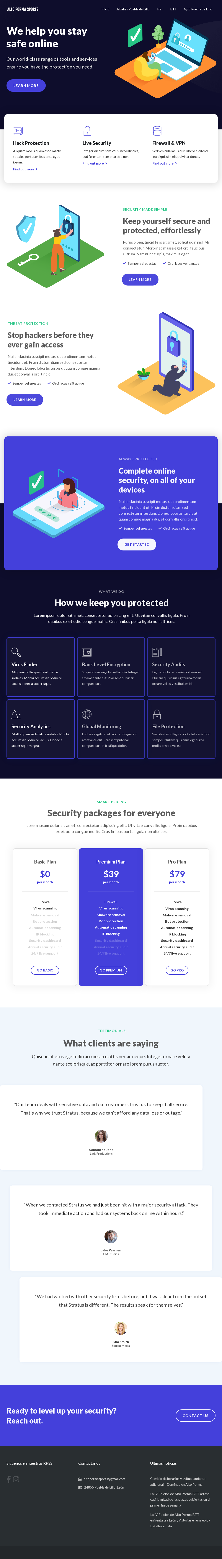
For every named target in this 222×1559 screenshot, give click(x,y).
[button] (26, 88)
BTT (173, 9)
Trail (160, 9)
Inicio (105, 9)
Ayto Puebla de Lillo (198, 9)
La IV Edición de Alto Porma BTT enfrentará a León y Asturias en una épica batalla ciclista (180, 1520)
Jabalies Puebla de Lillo (133, 9)
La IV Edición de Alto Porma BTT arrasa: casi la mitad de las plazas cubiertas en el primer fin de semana (180, 1499)
